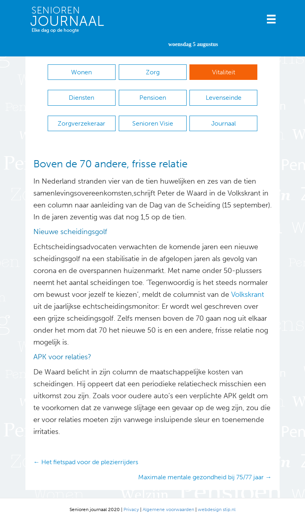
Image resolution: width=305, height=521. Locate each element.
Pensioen (152, 97)
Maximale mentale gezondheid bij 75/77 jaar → (205, 477)
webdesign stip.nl (217, 509)
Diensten (81, 97)
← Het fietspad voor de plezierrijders (85, 462)
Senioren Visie (152, 123)
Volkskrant (247, 294)
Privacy (131, 509)
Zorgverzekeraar (81, 123)
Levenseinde (223, 97)
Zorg (153, 72)
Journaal (223, 123)
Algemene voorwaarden (168, 509)
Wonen (81, 72)
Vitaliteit (223, 72)
